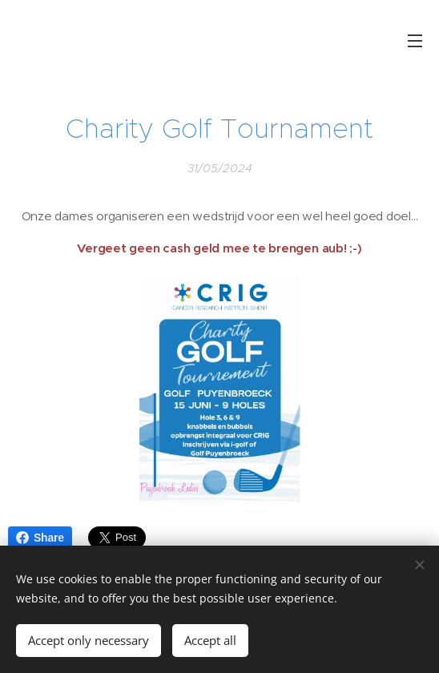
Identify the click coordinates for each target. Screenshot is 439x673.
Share (40, 537)
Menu (415, 41)
